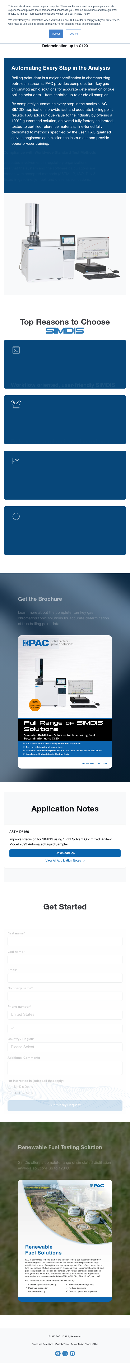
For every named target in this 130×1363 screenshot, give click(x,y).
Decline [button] (73, 33)
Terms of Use (91, 1344)
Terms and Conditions (42, 1344)
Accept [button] (56, 33)
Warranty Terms (62, 1344)
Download (65, 853)
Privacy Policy (77, 1344)
